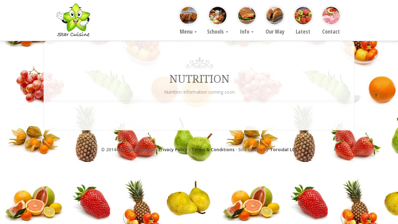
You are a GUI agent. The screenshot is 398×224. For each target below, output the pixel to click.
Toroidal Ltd (283, 149)
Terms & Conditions (212, 149)
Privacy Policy (173, 149)
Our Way (275, 20)
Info (247, 20)
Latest (303, 20)
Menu (188, 20)
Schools (217, 20)
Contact (331, 20)
